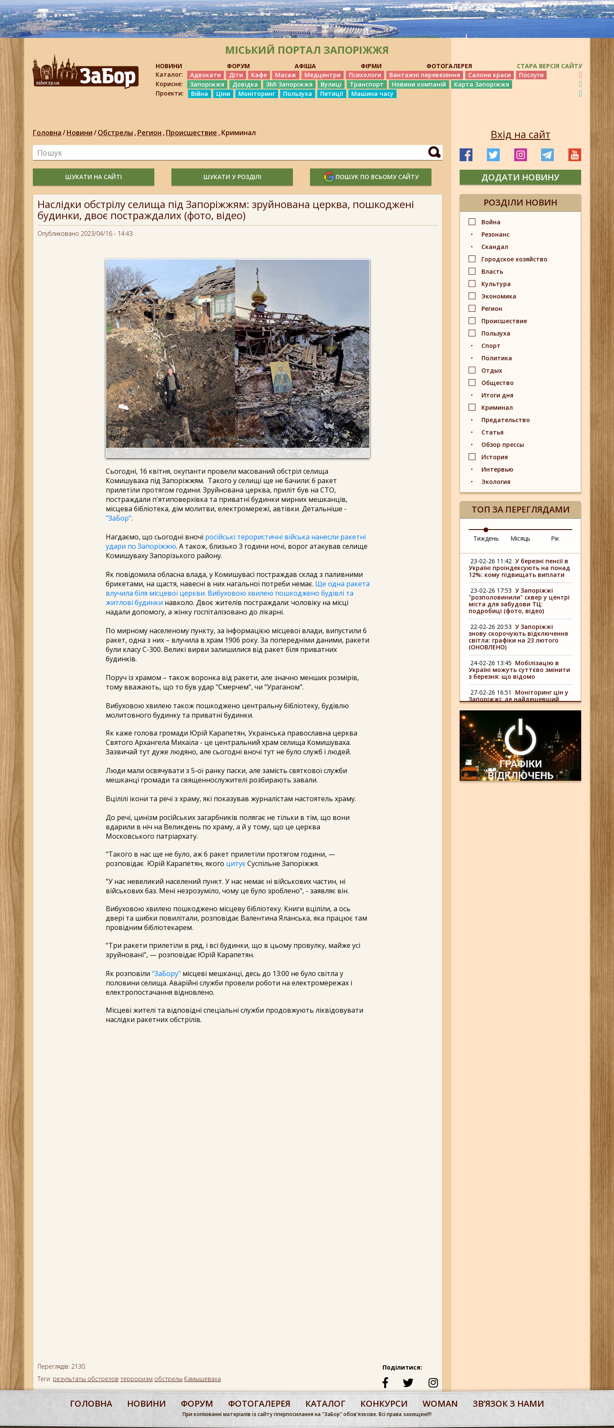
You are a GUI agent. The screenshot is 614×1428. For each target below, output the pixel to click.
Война (491, 222)
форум (197, 1403)
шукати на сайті (93, 177)
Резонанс (495, 234)
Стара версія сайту (549, 66)
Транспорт (367, 84)
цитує (236, 863)
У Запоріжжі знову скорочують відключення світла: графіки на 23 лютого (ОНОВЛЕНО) (518, 637)
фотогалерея (259, 1403)
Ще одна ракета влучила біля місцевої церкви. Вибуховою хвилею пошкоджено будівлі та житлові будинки (238, 593)
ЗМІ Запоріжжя (289, 84)
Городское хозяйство (514, 259)
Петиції (331, 94)
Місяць (520, 538)
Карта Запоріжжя (481, 84)
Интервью (497, 469)
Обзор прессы (502, 444)
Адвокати (205, 75)
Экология (495, 482)
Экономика (498, 296)
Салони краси (489, 75)
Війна (199, 94)
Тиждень (486, 538)
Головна (47, 132)
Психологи (365, 75)
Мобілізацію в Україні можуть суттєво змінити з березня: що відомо (519, 670)
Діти (236, 75)
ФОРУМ (238, 66)
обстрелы (168, 1379)
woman (440, 1403)
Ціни (223, 94)
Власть (492, 271)
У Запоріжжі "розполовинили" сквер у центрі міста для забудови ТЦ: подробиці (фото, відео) (519, 600)
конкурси (384, 1403)
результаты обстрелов (86, 1379)
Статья (492, 432)
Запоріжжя (207, 84)
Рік (555, 538)
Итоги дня (497, 395)
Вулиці (331, 84)
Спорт (491, 346)
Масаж (285, 75)
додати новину (520, 177)
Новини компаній (419, 84)
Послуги (531, 75)
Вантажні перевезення (424, 75)
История (494, 457)
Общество (497, 383)
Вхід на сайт (520, 134)
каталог (325, 1403)
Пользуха (297, 94)
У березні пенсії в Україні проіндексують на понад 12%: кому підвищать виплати (519, 568)
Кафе (259, 75)
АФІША (305, 66)
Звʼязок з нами (508, 1403)
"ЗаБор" (118, 518)
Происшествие (193, 132)
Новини (80, 132)
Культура (496, 284)
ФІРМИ (371, 66)
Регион (151, 132)
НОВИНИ (169, 66)
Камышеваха (202, 1379)
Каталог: (169, 74)
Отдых (491, 370)
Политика (496, 358)
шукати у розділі (232, 177)
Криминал (238, 132)
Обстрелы (117, 132)
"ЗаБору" (166, 973)
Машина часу (372, 94)
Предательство (505, 420)
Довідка (245, 84)
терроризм (136, 1379)
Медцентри (322, 75)
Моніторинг (256, 94)
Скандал (494, 247)
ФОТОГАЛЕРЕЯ (449, 66)
